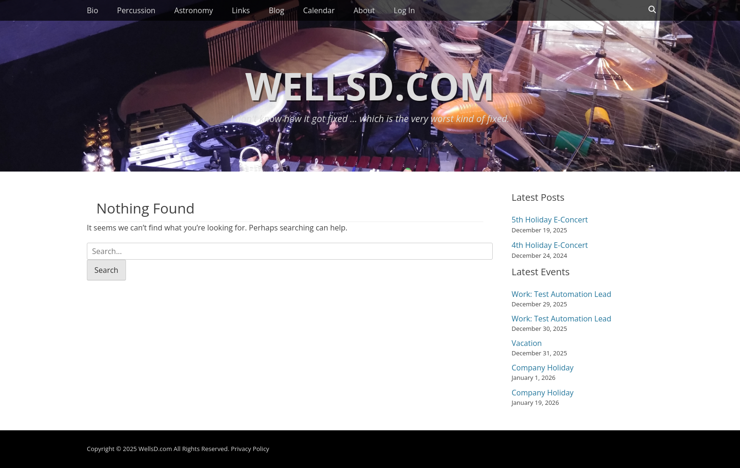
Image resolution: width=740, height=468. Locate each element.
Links (241, 10)
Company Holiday (542, 367)
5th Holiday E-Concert (550, 219)
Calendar (319, 10)
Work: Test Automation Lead (561, 294)
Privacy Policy (250, 448)
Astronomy (193, 10)
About (364, 10)
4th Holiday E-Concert (550, 245)
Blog (276, 10)
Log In (404, 10)
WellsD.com (370, 85)
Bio (92, 10)
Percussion (136, 10)
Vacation (527, 343)
